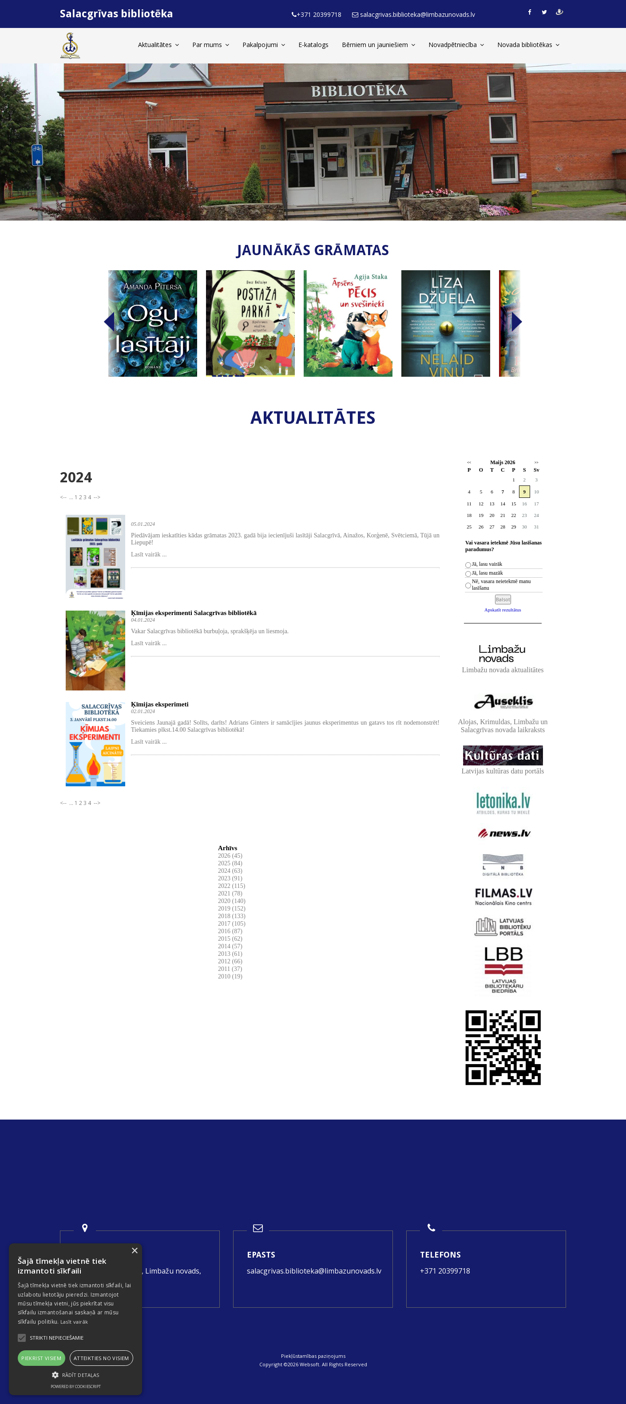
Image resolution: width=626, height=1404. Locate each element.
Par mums (210, 44)
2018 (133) (232, 916)
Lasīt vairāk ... (148, 554)
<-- (64, 497)
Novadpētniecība (456, 44)
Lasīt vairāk (74, 1321)
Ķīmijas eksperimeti (160, 704)
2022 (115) (231, 886)
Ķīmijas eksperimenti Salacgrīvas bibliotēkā (194, 612)
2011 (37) (230, 969)
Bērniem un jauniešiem (378, 44)
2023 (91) (230, 878)
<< (469, 463)
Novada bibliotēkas (528, 44)
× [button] (134, 1251)
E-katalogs (313, 44)
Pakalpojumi (263, 44)
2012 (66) (230, 961)
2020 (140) (232, 901)
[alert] (75, 1319)
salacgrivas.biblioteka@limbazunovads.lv (314, 1271)
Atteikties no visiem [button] (101, 1358)
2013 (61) (230, 953)
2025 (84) (230, 863)
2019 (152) (232, 908)
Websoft (309, 1364)
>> (537, 463)
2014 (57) (230, 946)
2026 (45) (230, 855)
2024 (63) (230, 871)
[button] (75, 1375)
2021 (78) (230, 893)
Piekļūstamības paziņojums (313, 1356)
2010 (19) (230, 976)
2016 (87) (230, 931)
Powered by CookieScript (76, 1386)
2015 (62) (230, 938)
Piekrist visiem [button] (41, 1358)
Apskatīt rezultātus (502, 609)
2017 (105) (232, 923)
